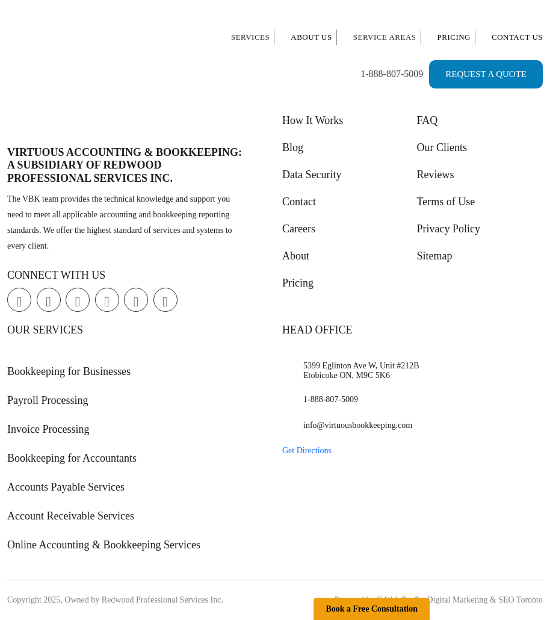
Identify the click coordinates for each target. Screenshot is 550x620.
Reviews (435, 175)
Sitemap (435, 256)
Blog (292, 147)
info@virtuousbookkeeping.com (357, 425)
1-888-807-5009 (391, 74)
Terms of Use (446, 202)
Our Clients (442, 147)
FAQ (427, 120)
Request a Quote (486, 74)
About (295, 256)
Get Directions (307, 450)
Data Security (311, 175)
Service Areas (384, 37)
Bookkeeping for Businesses (69, 371)
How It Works (312, 120)
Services (250, 37)
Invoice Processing (48, 429)
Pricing (454, 37)
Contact (299, 202)
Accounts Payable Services (66, 487)
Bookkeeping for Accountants (72, 458)
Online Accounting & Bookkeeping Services (103, 545)
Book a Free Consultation (372, 608)
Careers (298, 229)
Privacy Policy (449, 229)
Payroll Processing (47, 400)
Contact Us (517, 37)
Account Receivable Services (70, 516)
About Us (311, 37)
